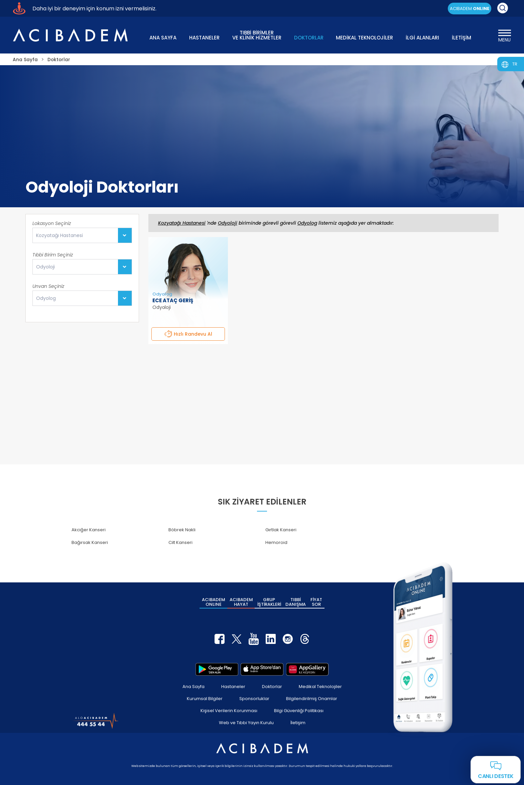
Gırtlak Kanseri (280, 530)
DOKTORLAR (308, 37)
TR (514, 64)
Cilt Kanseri (180, 542)
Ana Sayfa (193, 686)
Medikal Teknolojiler (320, 686)
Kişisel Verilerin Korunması (229, 710)
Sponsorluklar (254, 698)
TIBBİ (295, 601)
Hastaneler (233, 686)
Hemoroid (276, 542)
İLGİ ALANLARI (422, 37)
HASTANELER (204, 37)
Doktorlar (272, 686)
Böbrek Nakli (181, 530)
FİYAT (316, 601)
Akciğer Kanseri (89, 530)
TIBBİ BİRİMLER (256, 34)
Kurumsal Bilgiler (205, 698)
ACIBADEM (469, 8)
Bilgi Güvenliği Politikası (298, 710)
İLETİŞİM (461, 37)
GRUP (269, 601)
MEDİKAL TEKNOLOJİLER (364, 37)
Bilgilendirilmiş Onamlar (311, 698)
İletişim (297, 722)
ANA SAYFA (162, 37)
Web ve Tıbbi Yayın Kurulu (246, 722)
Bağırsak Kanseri (90, 542)
